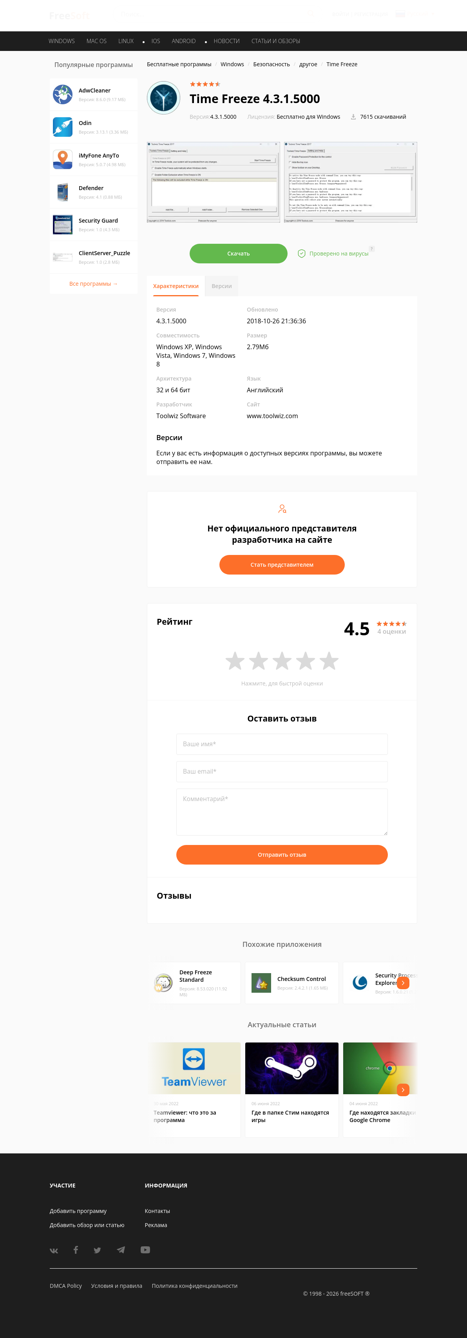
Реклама (156, 1225)
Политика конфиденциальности (194, 1285)
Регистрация (371, 14)
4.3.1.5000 (213, 116)
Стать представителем (282, 564)
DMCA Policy (66, 1285)
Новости (227, 41)
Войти (340, 14)
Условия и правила (116, 1285)
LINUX (125, 41)
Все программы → (93, 283)
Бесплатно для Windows (308, 116)
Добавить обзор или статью (87, 1225)
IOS (156, 41)
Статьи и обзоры (276, 41)
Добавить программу (78, 1211)
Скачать (238, 253)
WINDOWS (62, 41)
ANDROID (184, 41)
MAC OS (97, 41)
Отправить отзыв (282, 854)
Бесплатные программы (179, 64)
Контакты (157, 1211)
